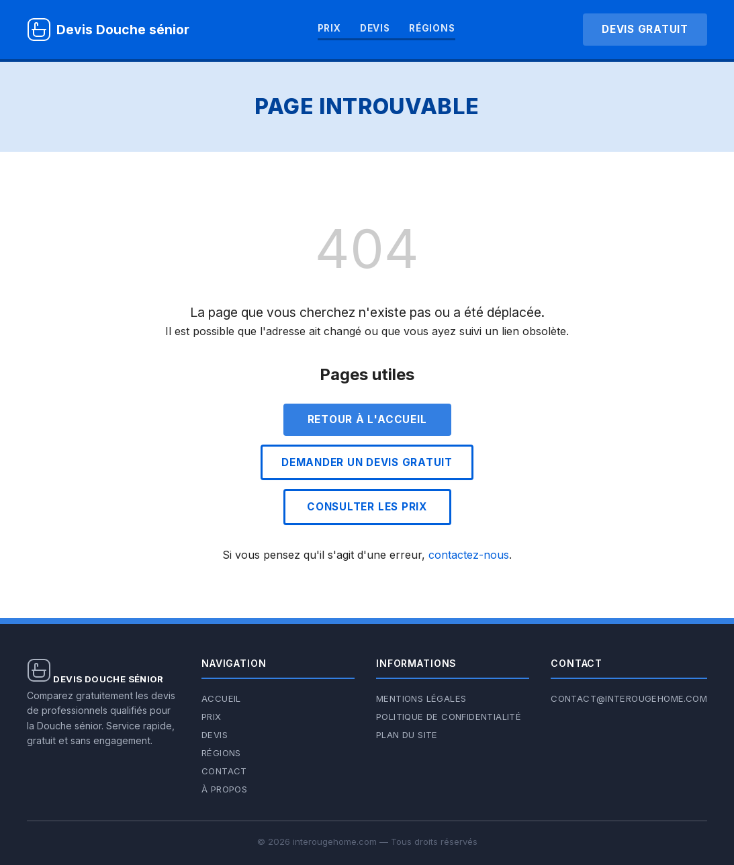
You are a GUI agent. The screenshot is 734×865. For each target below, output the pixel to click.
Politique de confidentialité (448, 716)
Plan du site (407, 734)
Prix (329, 28)
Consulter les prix (367, 506)
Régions (432, 28)
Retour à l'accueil (367, 419)
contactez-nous (468, 554)
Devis (375, 28)
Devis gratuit (645, 29)
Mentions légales (421, 698)
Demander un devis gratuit (367, 462)
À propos (224, 789)
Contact (224, 771)
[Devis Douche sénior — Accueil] (108, 29)
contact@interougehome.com (629, 698)
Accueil (221, 698)
